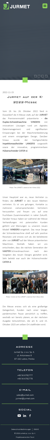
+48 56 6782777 (25, 375)
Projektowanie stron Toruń (25, 437)
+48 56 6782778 (25, 379)
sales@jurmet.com (25, 395)
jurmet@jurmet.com (25, 398)
